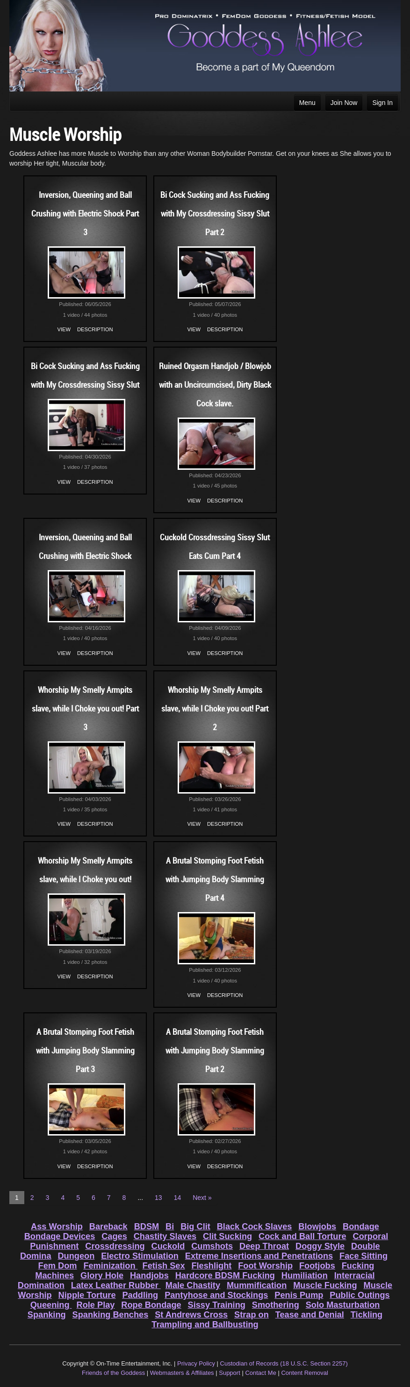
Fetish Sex (164, 1265)
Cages (114, 1236)
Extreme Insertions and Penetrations (259, 1256)
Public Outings (359, 1295)
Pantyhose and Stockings (216, 1295)
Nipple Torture (87, 1295)
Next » (202, 1197)
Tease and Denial (309, 1314)
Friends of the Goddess (113, 1372)
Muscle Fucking (325, 1285)
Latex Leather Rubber (116, 1285)
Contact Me (260, 1372)
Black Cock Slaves (254, 1226)
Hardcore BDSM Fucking (225, 1275)
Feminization (110, 1265)
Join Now (344, 102)
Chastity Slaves (165, 1236)
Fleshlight (211, 1265)
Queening (51, 1305)
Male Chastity (192, 1285)
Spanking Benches (110, 1314)
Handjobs (149, 1275)
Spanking (47, 1314)
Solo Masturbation (343, 1305)
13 (158, 1197)
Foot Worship (265, 1265)
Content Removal (304, 1372)
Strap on (251, 1314)
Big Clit (195, 1226)
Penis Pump (298, 1295)
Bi (169, 1226)
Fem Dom (57, 1265)
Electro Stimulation (140, 1256)
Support (229, 1372)
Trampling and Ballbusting (204, 1324)
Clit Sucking (227, 1236)
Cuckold (168, 1246)
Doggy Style (320, 1246)
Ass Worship (57, 1226)
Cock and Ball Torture (302, 1236)
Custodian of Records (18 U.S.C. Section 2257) (284, 1363)
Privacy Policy (196, 1363)
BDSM (146, 1226)
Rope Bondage (151, 1305)
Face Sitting (363, 1256)
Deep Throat (264, 1246)
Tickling (366, 1314)
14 (177, 1197)
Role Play (96, 1305)
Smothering (275, 1305)
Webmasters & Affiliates (182, 1372)
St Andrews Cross (191, 1314)
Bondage (361, 1226)
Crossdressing (114, 1246)
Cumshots (212, 1246)
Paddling (140, 1295)
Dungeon (76, 1256)
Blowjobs (317, 1226)
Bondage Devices (59, 1236)
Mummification (257, 1285)
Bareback (108, 1226)
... (140, 1197)
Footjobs (317, 1265)
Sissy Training (216, 1305)
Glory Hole (101, 1275)
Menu (307, 102)
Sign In (382, 102)
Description (95, 329)
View (64, 329)
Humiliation (304, 1275)
